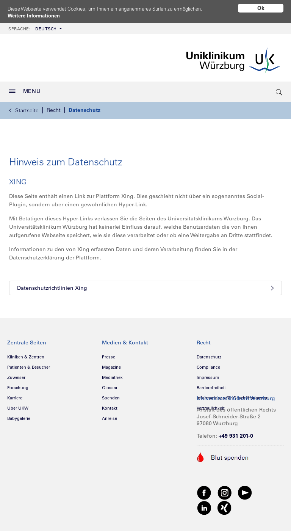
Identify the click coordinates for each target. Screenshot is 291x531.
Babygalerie (18, 415)
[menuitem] (34, 25)
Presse (108, 354)
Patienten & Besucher (28, 364)
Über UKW (17, 405)
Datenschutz (84, 107)
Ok (260, 8)
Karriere (14, 395)
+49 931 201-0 (236, 433)
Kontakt (109, 405)
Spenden (111, 395)
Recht (54, 107)
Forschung (17, 385)
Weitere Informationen (36, 15)
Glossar (109, 385)
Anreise (109, 415)
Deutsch (32, 26)
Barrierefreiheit (211, 385)
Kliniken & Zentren (25, 354)
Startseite (24, 107)
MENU (25, 88)
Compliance (208, 364)
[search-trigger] (279, 89)
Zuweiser (16, 374)
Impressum (208, 374)
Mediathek (112, 374)
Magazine (111, 364)
